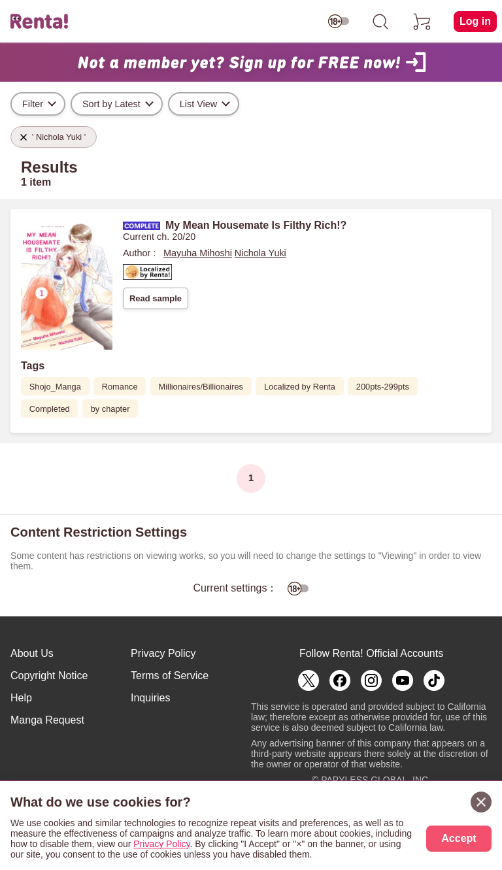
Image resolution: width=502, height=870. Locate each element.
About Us (32, 653)
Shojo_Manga (55, 387)
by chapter (110, 409)
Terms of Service (170, 675)
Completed (49, 409)
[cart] (422, 21)
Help (21, 697)
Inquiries (150, 697)
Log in (475, 21)
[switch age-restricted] (338, 21)
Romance (120, 387)
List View (198, 104)
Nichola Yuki (260, 253)
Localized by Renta (299, 387)
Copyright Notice (49, 675)
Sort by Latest (111, 104)
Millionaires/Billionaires (201, 387)
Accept (458, 838)
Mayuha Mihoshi (197, 253)
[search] (380, 21)
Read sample (155, 298)
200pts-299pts (382, 387)
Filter (32, 104)
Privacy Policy (163, 653)
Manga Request (47, 720)
